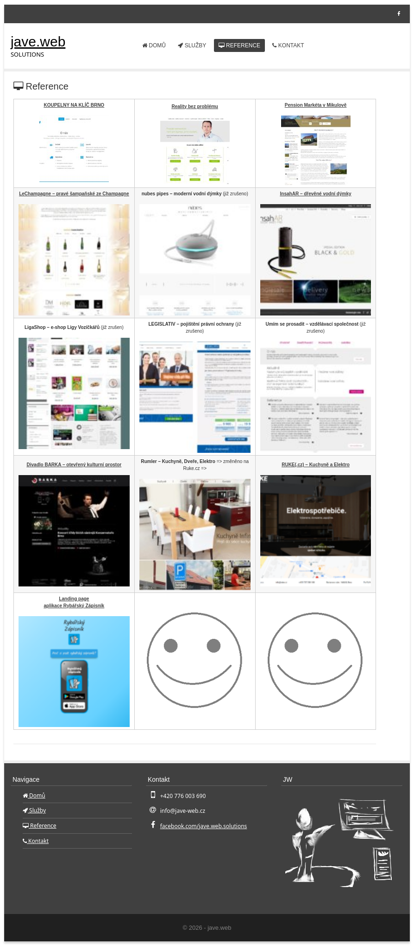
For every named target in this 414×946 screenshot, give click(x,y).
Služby (192, 45)
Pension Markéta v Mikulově (315, 105)
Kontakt (288, 45)
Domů (154, 45)
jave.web (38, 41)
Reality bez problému (194, 106)
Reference (239, 45)
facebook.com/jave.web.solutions (203, 826)
